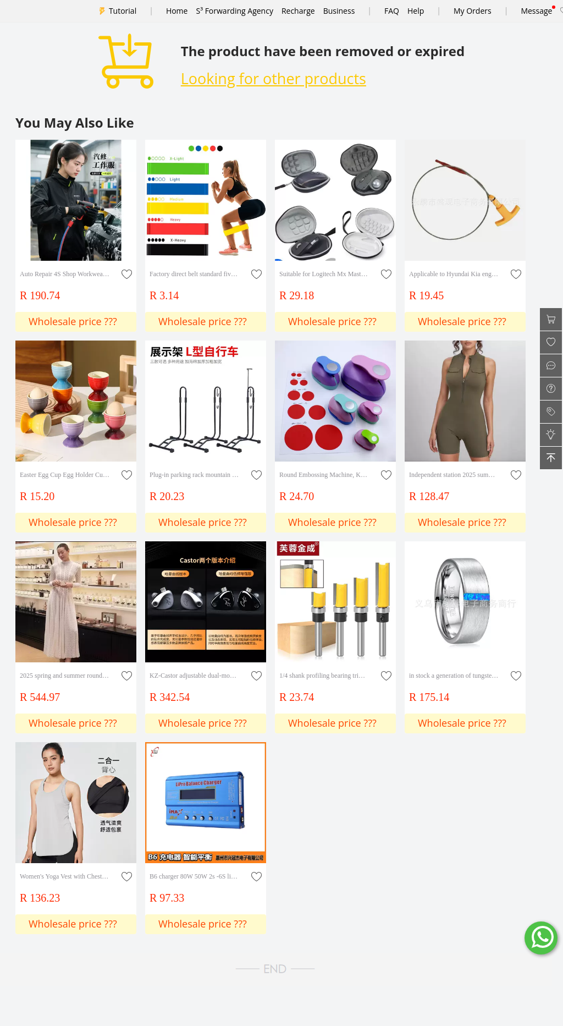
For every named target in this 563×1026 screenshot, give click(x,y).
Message (536, 11)
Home (177, 11)
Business (339, 11)
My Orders (473, 11)
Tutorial (122, 11)
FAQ (391, 11)
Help (415, 11)
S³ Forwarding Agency (234, 11)
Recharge (298, 11)
